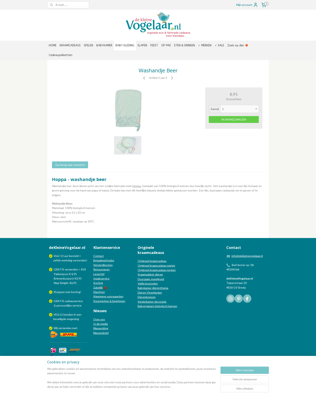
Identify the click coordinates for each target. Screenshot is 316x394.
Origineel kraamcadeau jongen (157, 270)
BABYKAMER (104, 45)
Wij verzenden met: (66, 328)
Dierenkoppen (147, 297)
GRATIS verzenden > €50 (70, 269)
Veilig (141, 283)
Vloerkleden (154, 292)
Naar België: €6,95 (65, 283)
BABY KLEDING (124, 45)
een (79, 314)
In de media (100, 323)
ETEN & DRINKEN (184, 45)
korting (75, 292)
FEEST (154, 45)
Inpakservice (101, 278)
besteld (74, 256)
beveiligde (59, 319)
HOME (52, 45)
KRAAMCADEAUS (70, 45)
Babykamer (145, 288)
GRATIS (59, 301)
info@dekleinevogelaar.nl (247, 256)
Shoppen (59, 292)
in (75, 314)
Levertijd (98, 274)
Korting (98, 283)
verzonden (79, 260)
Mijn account (247, 4)
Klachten (99, 292)
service (76, 305)
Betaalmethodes (103, 260)
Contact (98, 256)
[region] (131, 378)
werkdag (66, 260)
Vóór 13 (59, 256)
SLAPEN (142, 45)
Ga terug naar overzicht (70, 164)
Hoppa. (136, 186)
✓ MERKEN (204, 45)
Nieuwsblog (100, 328)
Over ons (99, 319)
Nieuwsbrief (101, 333)
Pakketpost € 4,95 (63, 274)
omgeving (73, 319)
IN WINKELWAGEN (233, 119)
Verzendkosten (103, 265)
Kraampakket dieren (150, 274)
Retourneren (101, 269)
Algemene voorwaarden (108, 296)
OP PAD (166, 45)
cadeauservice (74, 301)
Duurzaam (144, 279)
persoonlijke (64, 305)
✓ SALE (219, 45)
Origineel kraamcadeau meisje (156, 265)
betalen (68, 314)
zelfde (57, 260)
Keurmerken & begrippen (109, 301)
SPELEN (88, 45)
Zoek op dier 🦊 (237, 45)
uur (66, 256)
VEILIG (58, 314)
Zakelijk (98, 287)
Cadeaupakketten (60, 55)
